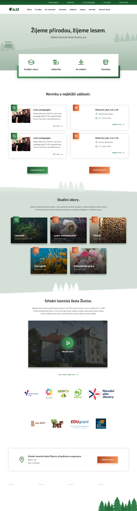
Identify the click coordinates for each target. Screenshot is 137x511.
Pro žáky (38, 9)
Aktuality (62, 9)
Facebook (101, 489)
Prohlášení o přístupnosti (75, 508)
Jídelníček (70, 2)
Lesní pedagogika (89, 2)
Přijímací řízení (44, 489)
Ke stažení (107, 2)
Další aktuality (37, 170)
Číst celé (56, 126)
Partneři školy (104, 9)
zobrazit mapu (107, 460)
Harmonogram (53, 2)
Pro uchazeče (50, 9)
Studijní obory (43, 492)
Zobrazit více (117, 124)
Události (73, 9)
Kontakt (92, 9)
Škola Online (123, 2)
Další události (99, 170)
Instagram (101, 492)
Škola (29, 9)
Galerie (83, 9)
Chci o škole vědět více (66, 374)
